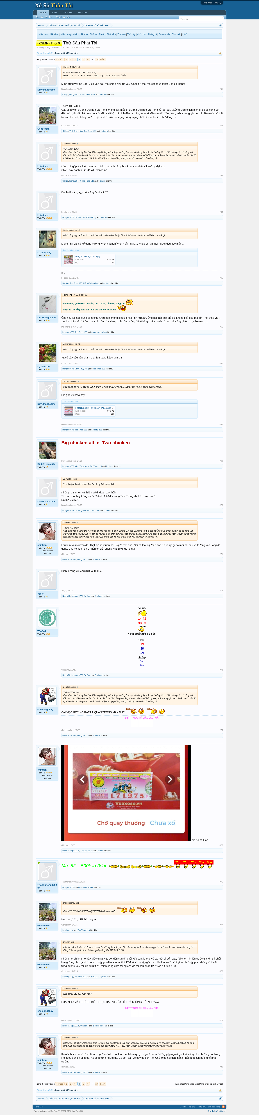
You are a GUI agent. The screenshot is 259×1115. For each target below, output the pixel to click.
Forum (43, 13)
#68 (221, 424)
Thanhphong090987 (47, 886)
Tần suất (176, 34)
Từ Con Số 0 (86, 851)
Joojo (40, 593)
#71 (221, 554)
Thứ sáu (122, 34)
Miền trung (66, 34)
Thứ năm (111, 34)
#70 (221, 505)
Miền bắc (54, 34)
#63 (221, 175)
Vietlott (76, 34)
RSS (223, 1106)
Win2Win (42, 631)
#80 (221, 1067)
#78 (221, 971)
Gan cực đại (165, 34)
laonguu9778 (75, 94)
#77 (221, 925)
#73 (221, 670)
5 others (98, 675)
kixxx (64, 559)
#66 (221, 327)
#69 (221, 461)
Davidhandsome (46, 89)
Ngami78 (66, 596)
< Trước (59, 59)
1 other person (99, 1026)
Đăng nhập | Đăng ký (212, 3)
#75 (221, 845)
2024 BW (72, 559)
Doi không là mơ (46, 317)
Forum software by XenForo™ (58, 1111)
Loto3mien (43, 166)
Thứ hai (84, 34)
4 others (104, 131)
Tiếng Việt (38, 1107)
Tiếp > (102, 59)
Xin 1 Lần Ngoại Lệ (99, 977)
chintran (42, 545)
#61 (221, 89)
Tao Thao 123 (90, 131)
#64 (221, 212)
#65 (221, 278)
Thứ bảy (131, 34)
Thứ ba (93, 34)
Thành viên (67, 12)
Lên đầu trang (214, 1107)
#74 (221, 730)
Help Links (82, 12)
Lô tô (184, 34)
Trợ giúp (192, 1107)
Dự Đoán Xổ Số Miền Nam (63, 47)
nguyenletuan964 (98, 332)
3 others (107, 283)
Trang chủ (201, 1107)
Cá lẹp (65, 94)
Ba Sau (78, 217)
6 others (104, 217)
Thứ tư (102, 34)
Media (54, 12)
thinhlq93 (84, 1026)
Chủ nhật (141, 34)
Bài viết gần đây (63, 17)
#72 (221, 591)
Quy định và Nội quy (217, 1111)
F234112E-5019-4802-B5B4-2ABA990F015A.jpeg (97, 408)
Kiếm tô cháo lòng (91, 283)
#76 (221, 882)
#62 (221, 126)
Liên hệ (183, 1107)
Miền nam (43, 34)
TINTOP (89, 47)
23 (97, 59)
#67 (221, 363)
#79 (221, 1020)
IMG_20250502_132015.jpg (87, 256)
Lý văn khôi (43, 366)
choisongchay (45, 709)
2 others (103, 94)
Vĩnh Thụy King (76, 131)
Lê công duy (44, 252)
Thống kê (152, 34)
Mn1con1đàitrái (88, 94)
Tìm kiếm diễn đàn (44, 17)
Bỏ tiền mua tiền (46, 464)
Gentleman (43, 128)
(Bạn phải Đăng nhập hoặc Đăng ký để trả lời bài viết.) (199, 1084)
